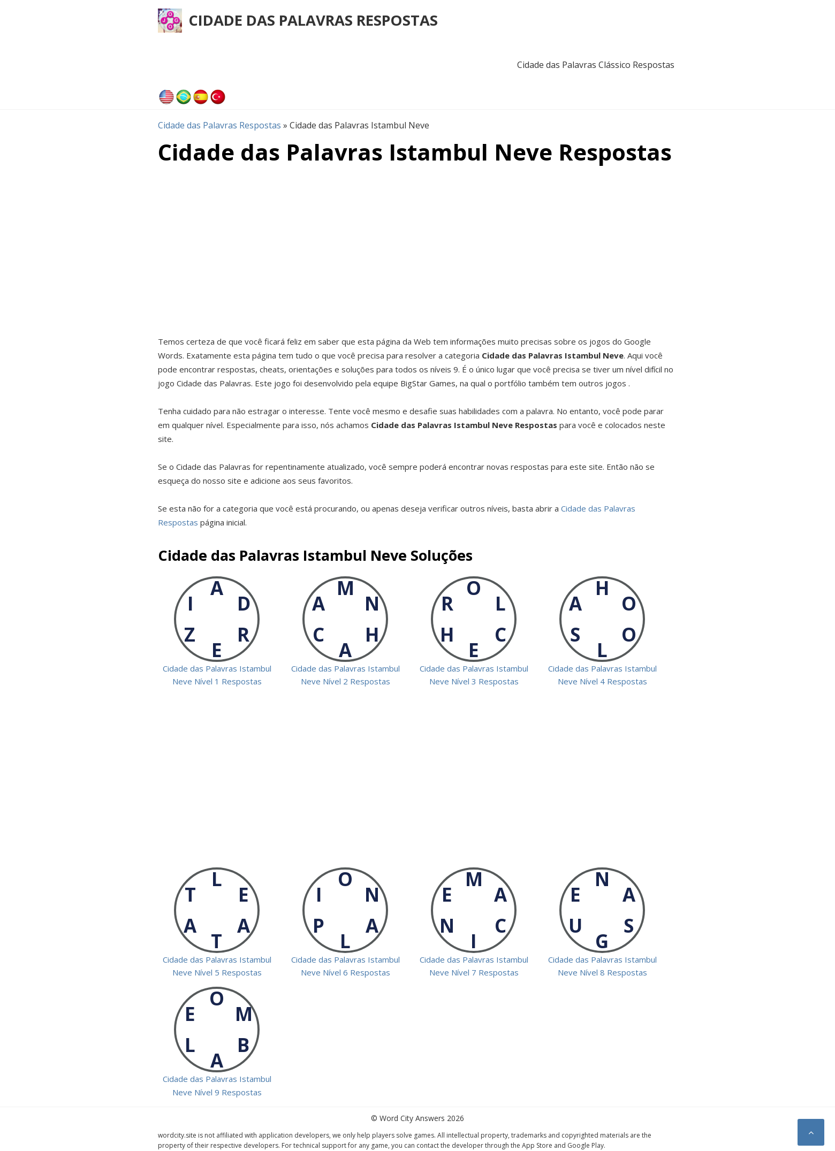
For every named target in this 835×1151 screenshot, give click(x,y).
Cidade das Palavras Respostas (313, 20)
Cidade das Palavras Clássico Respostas (595, 65)
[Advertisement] (417, 249)
